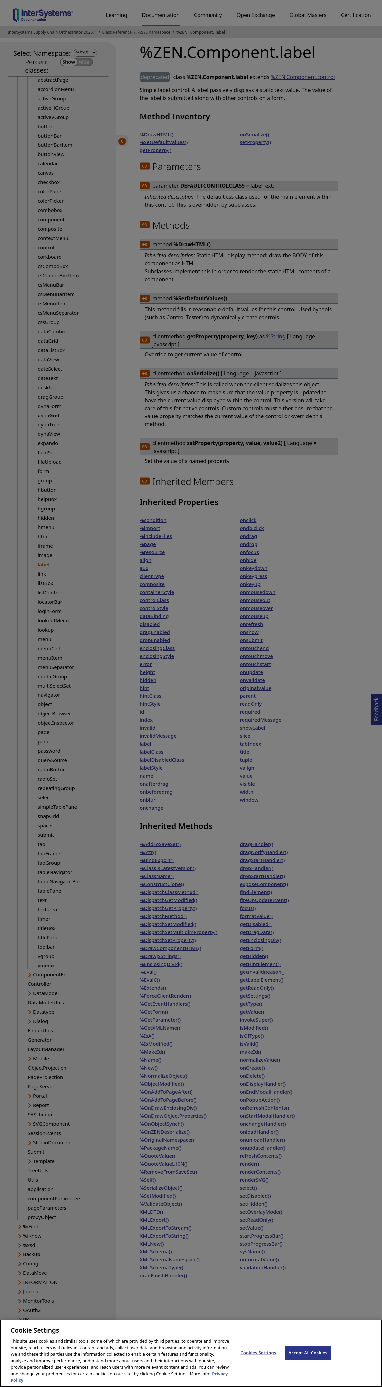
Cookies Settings (258, 1360)
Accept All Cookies (307, 1360)
